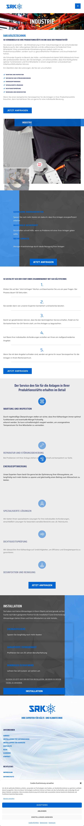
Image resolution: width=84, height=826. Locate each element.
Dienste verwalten (8, 799)
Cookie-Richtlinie (34, 823)
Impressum (52, 823)
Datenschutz (43, 823)
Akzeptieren (42, 805)
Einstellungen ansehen (42, 817)
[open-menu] (78, 6)
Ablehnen (42, 811)
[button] (81, 783)
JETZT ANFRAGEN (17, 110)
